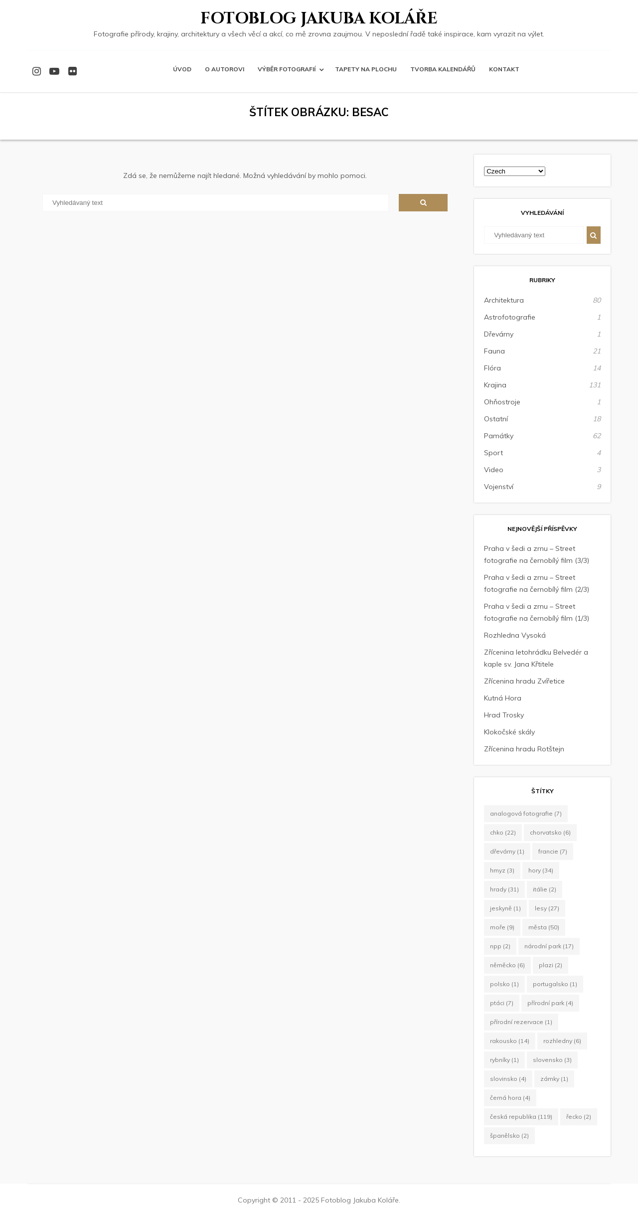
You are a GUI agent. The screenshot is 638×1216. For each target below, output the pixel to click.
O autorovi (224, 69)
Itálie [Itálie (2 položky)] (544, 889)
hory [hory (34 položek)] (540, 870)
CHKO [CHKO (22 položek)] (503, 832)
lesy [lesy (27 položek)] (547, 908)
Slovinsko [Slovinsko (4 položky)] (508, 1078)
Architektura (504, 300)
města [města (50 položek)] (543, 927)
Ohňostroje (502, 401)
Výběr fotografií (287, 69)
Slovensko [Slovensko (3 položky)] (552, 1059)
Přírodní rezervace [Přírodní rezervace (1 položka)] (521, 1022)
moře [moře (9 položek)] (502, 927)
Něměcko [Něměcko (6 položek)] (507, 965)
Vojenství (498, 486)
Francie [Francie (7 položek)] (552, 851)
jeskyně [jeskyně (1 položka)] (505, 908)
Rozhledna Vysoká (515, 635)
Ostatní (496, 418)
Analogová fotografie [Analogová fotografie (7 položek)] (526, 813)
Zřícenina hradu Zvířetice (524, 681)
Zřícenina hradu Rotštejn (524, 748)
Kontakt (504, 69)
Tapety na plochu (366, 69)
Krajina (495, 384)
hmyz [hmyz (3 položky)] (502, 870)
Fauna (494, 351)
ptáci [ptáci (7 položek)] (501, 1003)
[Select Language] (514, 171)
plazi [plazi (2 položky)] (550, 965)
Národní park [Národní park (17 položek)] (549, 946)
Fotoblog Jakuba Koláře (319, 18)
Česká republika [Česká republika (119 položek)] (521, 1116)
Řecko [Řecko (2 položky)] (578, 1116)
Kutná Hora (502, 698)
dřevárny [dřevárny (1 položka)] (507, 851)
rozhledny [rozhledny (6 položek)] (562, 1040)
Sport (493, 452)
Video (493, 469)
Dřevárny (498, 334)
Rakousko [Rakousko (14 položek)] (509, 1040)
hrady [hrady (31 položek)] (504, 889)
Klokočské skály (509, 731)
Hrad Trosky (504, 714)
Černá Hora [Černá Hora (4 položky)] (510, 1097)
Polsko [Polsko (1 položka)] (504, 984)
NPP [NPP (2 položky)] (500, 946)
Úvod (182, 69)
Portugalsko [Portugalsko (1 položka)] (555, 984)
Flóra (492, 367)
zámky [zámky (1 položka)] (554, 1078)
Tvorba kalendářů (443, 69)
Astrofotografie (509, 317)
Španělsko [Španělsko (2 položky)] (509, 1135)
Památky (498, 435)
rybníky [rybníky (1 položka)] (504, 1059)
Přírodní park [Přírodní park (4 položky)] (550, 1003)
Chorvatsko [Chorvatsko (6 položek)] (550, 832)
